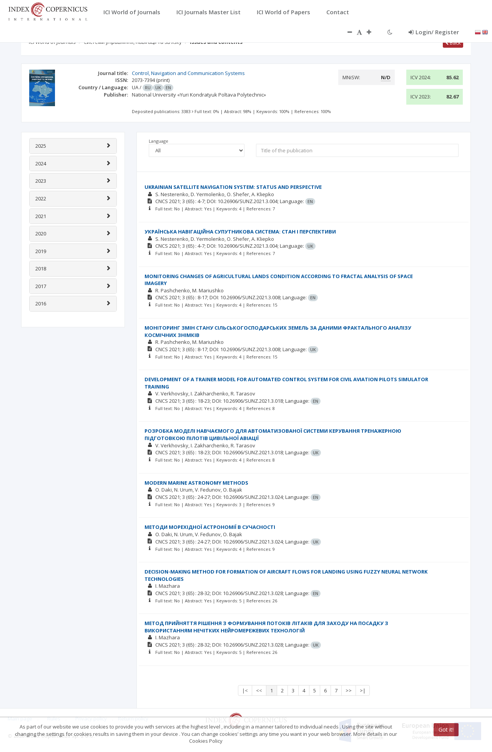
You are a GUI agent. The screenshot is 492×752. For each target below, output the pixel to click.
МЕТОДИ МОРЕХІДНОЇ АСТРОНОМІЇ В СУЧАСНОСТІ (210, 527)
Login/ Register (434, 32)
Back (453, 42)
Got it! (446, 729)
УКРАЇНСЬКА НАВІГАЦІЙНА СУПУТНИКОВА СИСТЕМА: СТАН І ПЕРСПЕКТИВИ (240, 231)
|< (245, 690)
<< (259, 690)
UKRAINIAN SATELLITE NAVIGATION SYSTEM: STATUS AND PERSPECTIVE (233, 186)
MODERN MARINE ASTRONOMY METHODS (196, 482)
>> (349, 690)
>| (363, 690)
